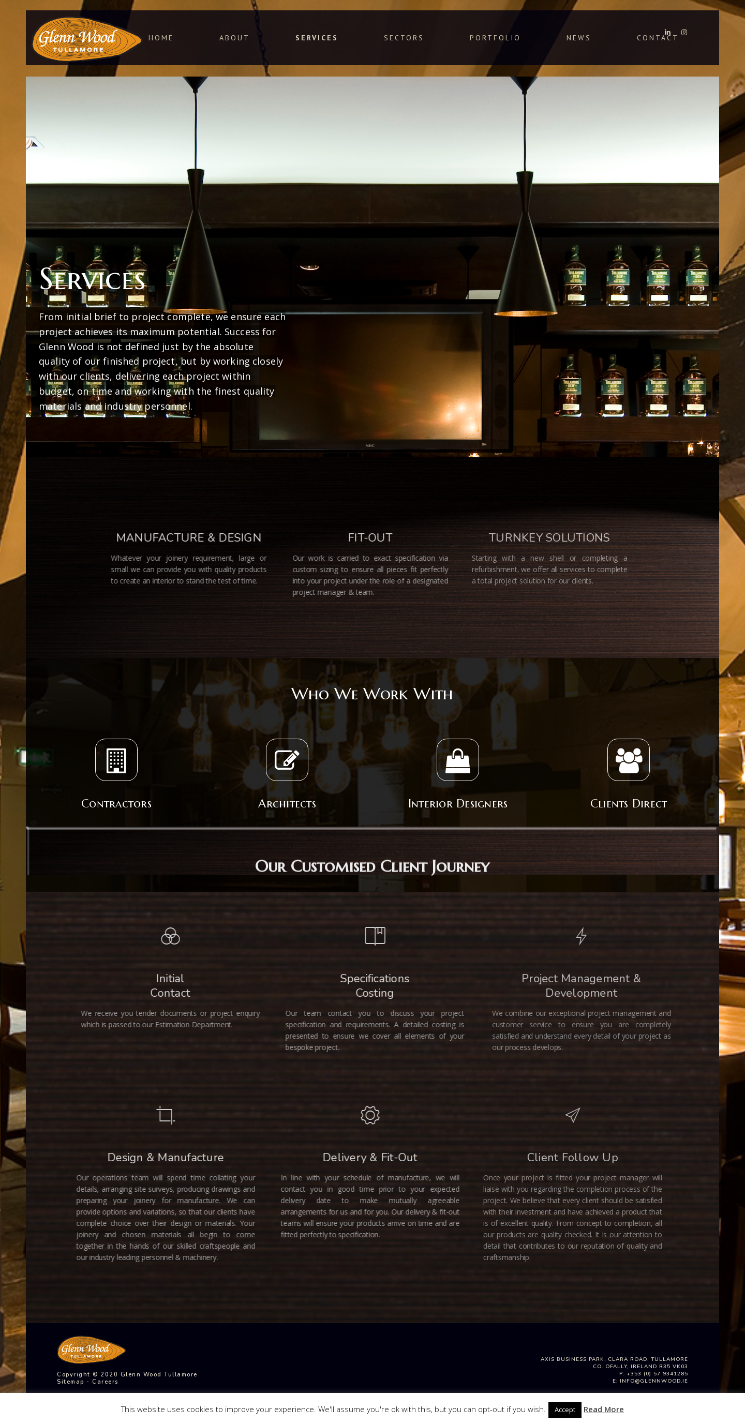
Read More (604, 1409)
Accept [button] (565, 1409)
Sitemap (70, 1382)
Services (316, 37)
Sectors (404, 37)
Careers (105, 1382)
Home (161, 37)
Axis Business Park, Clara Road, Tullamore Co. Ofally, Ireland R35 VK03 (614, 1363)
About (234, 37)
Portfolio (495, 37)
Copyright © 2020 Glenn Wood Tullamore (127, 1374)
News (579, 37)
